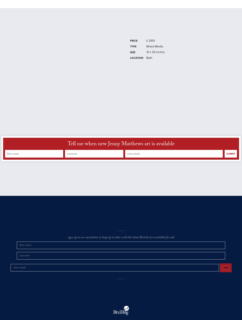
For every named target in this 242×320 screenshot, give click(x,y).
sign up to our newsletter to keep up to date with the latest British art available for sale (121, 248)
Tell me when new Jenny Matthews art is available (121, 154)
